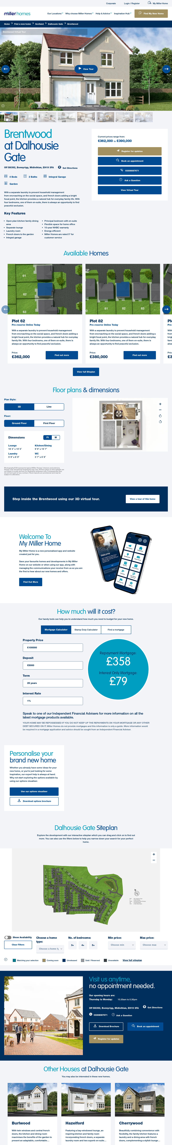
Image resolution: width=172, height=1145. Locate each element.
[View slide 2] (75, 106)
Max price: (147, 937)
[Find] (24, 24)
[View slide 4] (89, 106)
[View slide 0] (62, 106)
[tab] (56, 630)
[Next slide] (166, 69)
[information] (2, 107)
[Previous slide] (5, 69)
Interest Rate (32, 693)
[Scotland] (41, 24)
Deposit (28, 658)
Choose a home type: (46, 939)
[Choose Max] (154, 945)
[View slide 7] (110, 106)
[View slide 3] (82, 106)
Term (26, 675)
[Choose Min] (122, 945)
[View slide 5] (96, 106)
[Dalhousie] (57, 24)
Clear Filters (18, 944)
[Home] (8, 24)
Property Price (33, 640)
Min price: (114, 937)
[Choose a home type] (50, 949)
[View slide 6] (103, 106)
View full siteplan (132, 960)
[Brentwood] (72, 24)
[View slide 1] (68, 106)
